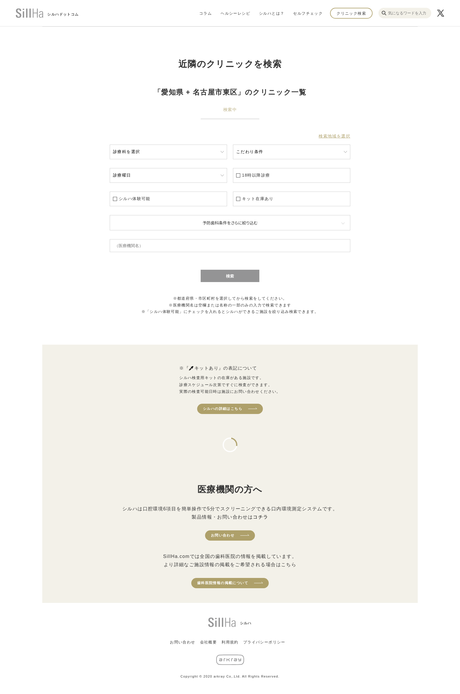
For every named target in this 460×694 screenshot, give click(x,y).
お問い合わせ (222, 535)
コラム (205, 13)
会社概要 (208, 642)
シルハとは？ (271, 13)
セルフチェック (308, 13)
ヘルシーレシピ (235, 13)
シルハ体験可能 (134, 198)
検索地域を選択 (334, 136)
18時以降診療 (256, 175)
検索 (230, 276)
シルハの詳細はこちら (222, 409)
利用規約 (230, 642)
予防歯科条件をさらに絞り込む (230, 223)
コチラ (260, 516)
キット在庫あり (258, 198)
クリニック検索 (351, 13)
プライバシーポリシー (264, 642)
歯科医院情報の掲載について (222, 583)
